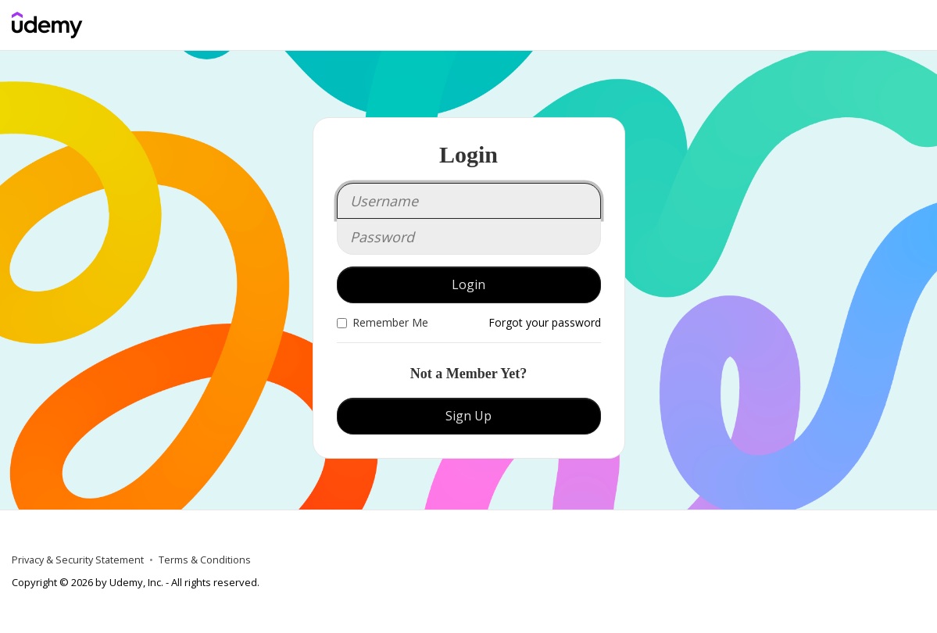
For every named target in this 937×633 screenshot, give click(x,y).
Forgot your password (544, 322)
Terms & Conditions (205, 560)
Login (468, 284)
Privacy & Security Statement (78, 560)
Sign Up (468, 415)
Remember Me (382, 322)
